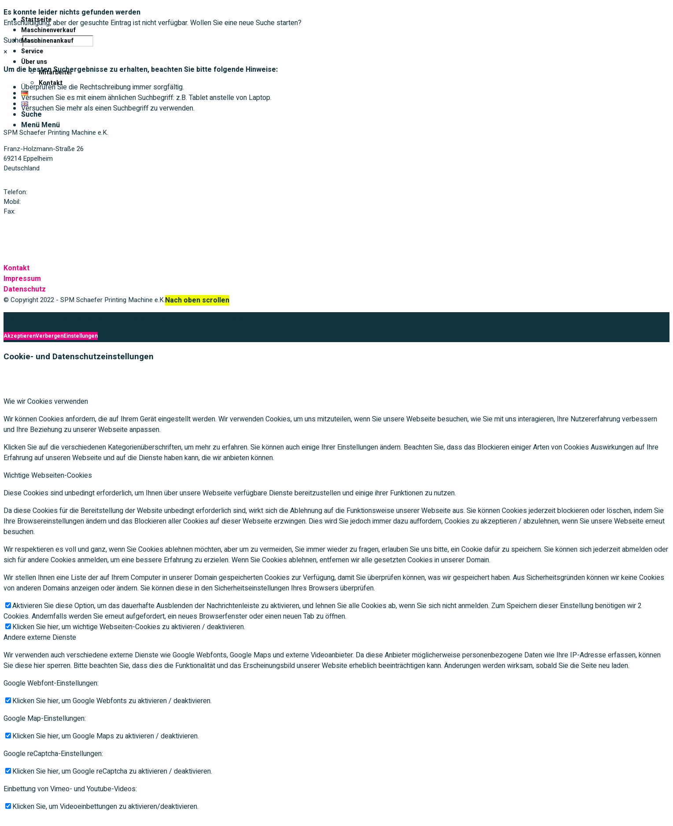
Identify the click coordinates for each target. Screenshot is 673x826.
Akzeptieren (20, 336)
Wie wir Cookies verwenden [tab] (46, 401)
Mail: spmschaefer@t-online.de (49, 227)
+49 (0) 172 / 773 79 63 (55, 201)
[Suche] (31, 114)
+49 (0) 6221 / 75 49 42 (62, 192)
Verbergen (49, 336)
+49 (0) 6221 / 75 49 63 (50, 211)
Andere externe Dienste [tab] (40, 637)
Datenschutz (25, 289)
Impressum (22, 278)
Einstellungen (80, 336)
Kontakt (16, 268)
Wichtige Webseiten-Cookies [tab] (48, 475)
